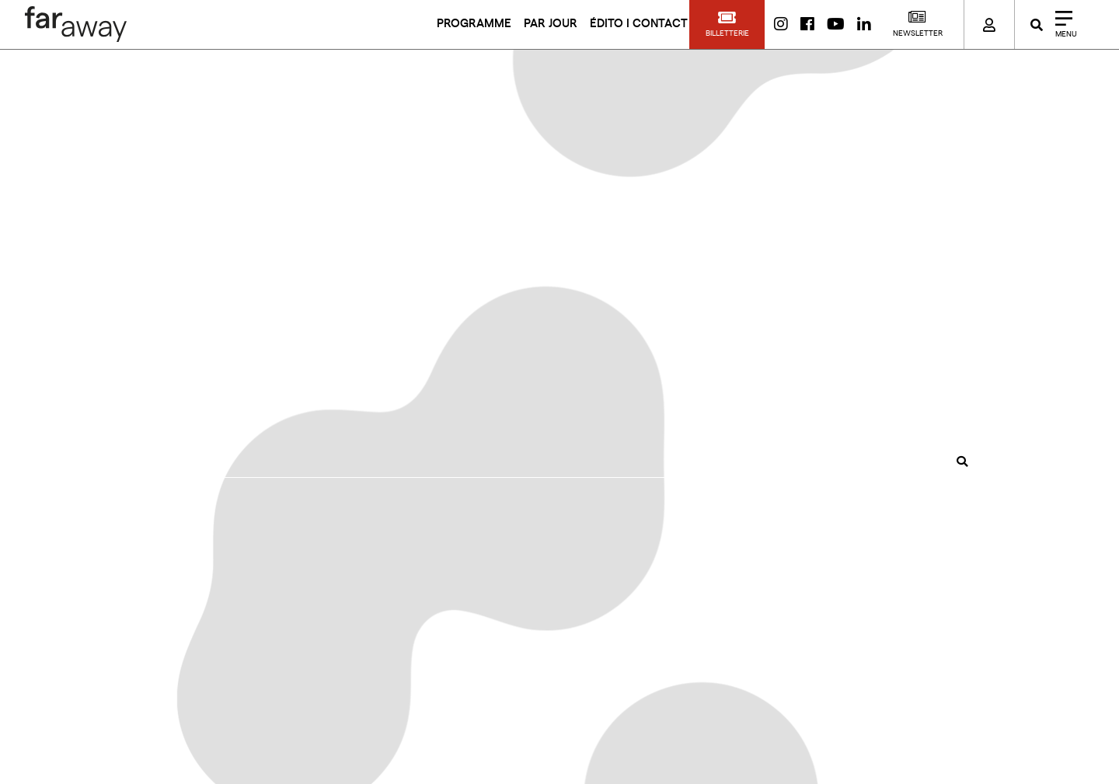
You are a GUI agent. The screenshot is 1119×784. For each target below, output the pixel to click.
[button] (727, 24)
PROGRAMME (474, 24)
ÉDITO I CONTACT (639, 24)
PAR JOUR (550, 24)
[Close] (1060, 24)
